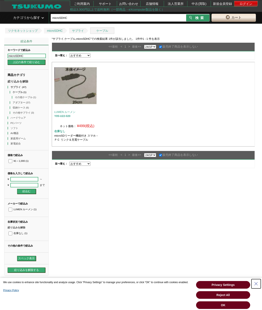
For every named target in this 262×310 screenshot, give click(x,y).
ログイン (246, 3)
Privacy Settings (223, 285)
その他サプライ (23, 112)
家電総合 (16, 143)
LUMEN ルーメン (22, 209)
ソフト (15, 128)
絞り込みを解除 (18, 81)
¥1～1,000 (18, 161)
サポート (105, 3)
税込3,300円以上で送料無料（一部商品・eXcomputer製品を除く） (117, 9)
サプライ (78, 30)
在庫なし (17, 233)
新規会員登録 (222, 3)
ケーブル (102, 30)
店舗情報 (152, 3)
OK (223, 305)
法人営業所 (176, 3)
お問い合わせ (128, 3)
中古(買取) (199, 3)
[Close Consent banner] (256, 283)
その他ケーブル (25, 97)
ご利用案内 (82, 3)
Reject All (223, 295)
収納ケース (21, 107)
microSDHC (55, 30)
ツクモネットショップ (23, 30)
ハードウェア (18, 118)
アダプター (21, 102)
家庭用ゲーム (18, 138)
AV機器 (15, 133)
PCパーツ (16, 123)
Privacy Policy (11, 290)
